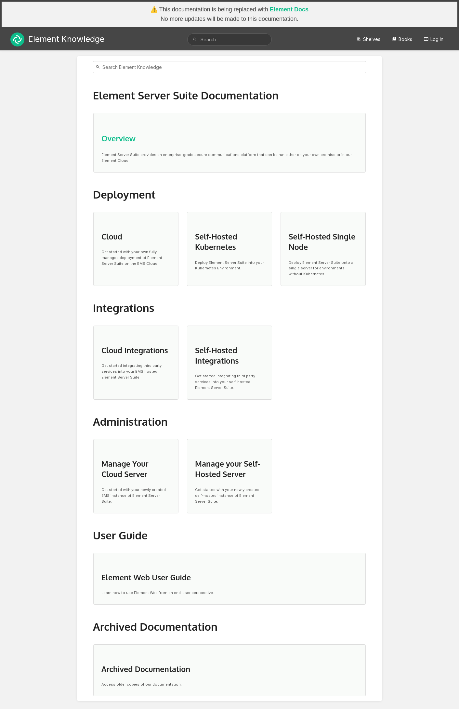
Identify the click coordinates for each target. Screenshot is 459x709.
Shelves (368, 39)
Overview (118, 138)
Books (402, 39)
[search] (229, 39)
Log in (433, 39)
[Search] (194, 39)
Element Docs (289, 9)
